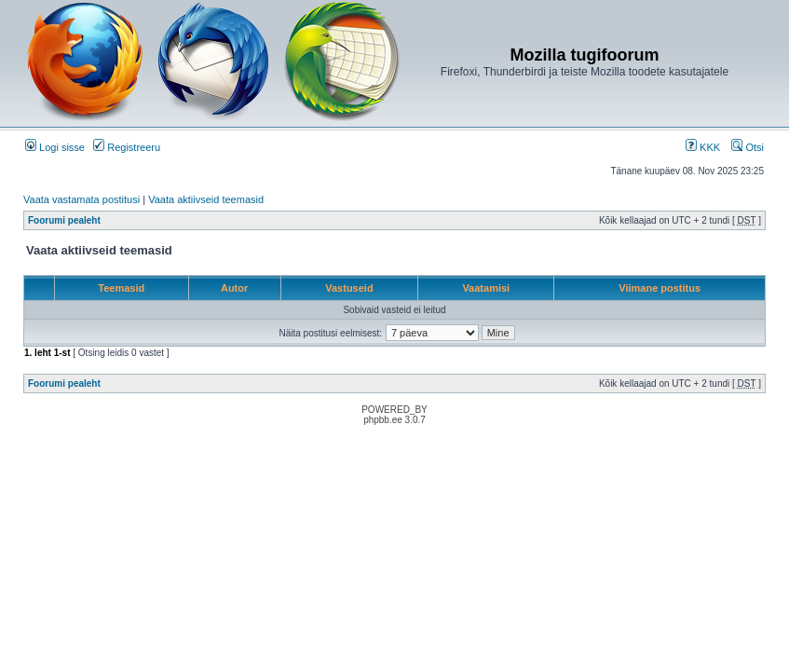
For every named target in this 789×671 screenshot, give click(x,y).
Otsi (747, 147)
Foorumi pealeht (64, 220)
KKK (703, 147)
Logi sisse (55, 147)
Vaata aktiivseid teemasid (206, 199)
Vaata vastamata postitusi (81, 199)
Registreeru (126, 147)
